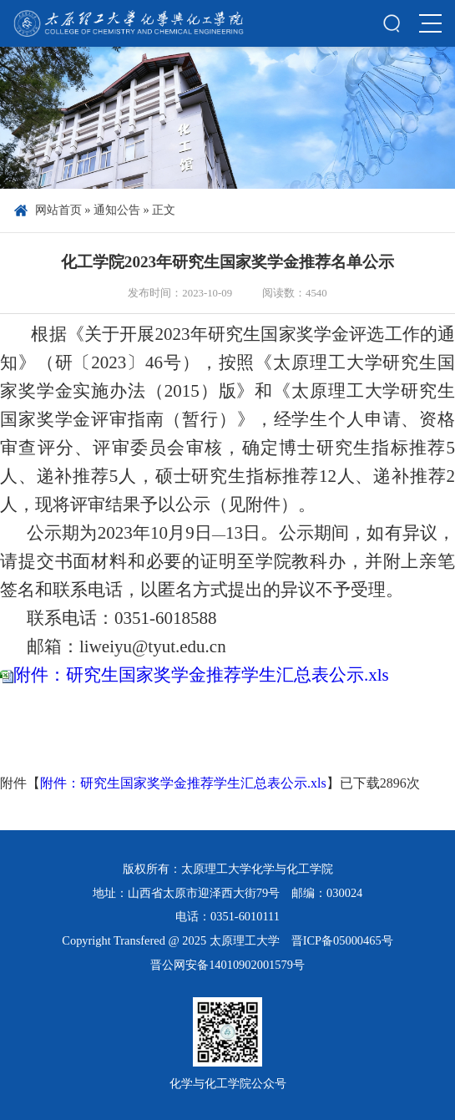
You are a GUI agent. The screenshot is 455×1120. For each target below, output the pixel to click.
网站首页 (58, 209)
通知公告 (117, 209)
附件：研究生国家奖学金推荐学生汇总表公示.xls (201, 675)
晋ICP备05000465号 (342, 940)
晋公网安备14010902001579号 (227, 964)
